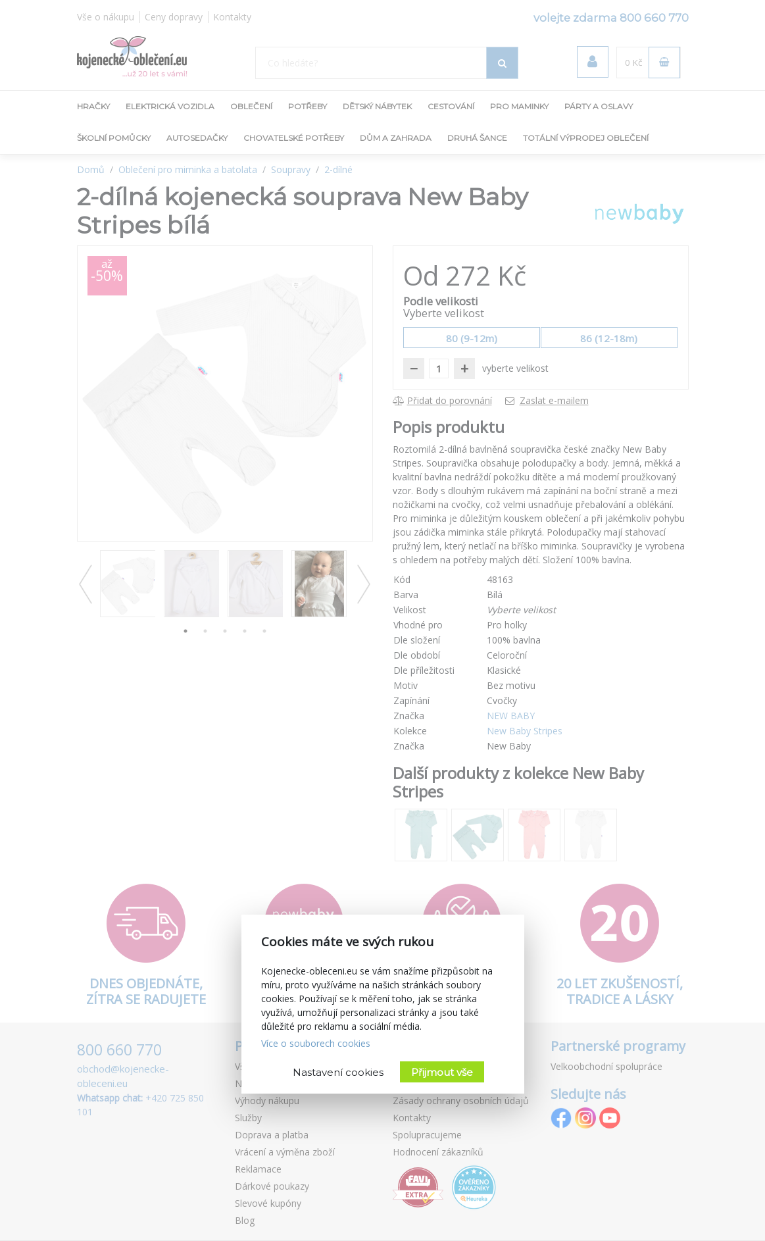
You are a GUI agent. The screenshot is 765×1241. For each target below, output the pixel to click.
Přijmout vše (442, 1072)
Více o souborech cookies (315, 1043)
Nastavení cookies (338, 1072)
